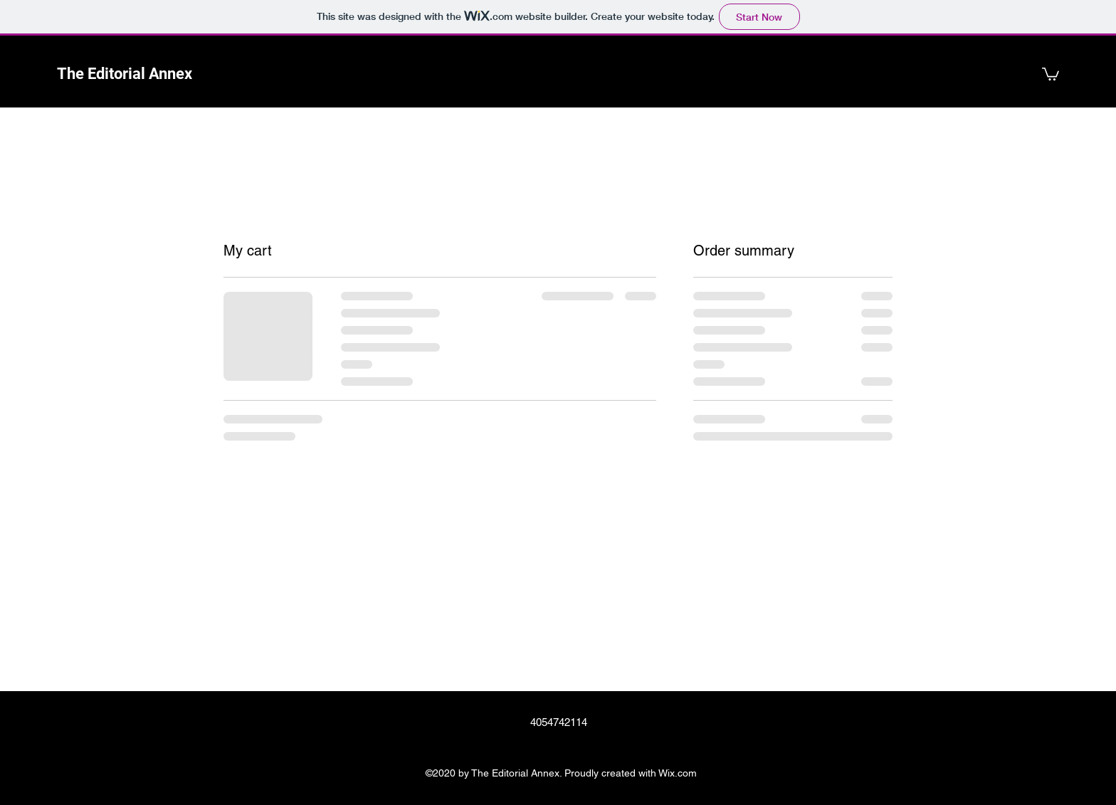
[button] (1050, 73)
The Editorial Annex (124, 74)
